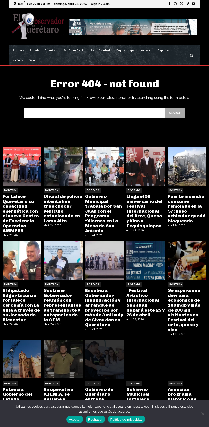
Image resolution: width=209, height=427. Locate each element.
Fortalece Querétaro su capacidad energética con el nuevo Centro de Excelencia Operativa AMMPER (21, 211)
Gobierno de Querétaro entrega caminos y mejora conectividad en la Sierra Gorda (104, 386)
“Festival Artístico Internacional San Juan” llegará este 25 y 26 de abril (145, 296)
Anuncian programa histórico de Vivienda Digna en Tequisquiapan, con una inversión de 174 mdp (186, 389)
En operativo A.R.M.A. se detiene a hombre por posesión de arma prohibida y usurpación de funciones (62, 389)
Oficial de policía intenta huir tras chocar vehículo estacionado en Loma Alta (61, 205)
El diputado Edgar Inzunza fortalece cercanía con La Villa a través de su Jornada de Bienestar (22, 296)
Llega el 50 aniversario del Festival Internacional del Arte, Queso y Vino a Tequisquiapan (145, 207)
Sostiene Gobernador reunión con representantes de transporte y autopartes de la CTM (61, 299)
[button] (191, 55)
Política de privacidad (126, 419)
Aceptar (75, 419)
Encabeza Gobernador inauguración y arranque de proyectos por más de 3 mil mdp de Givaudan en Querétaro (102, 301)
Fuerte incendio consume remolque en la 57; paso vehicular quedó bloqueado (186, 205)
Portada (10, 190)
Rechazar (95, 419)
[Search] (175, 113)
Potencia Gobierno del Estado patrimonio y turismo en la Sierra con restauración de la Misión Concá (20, 391)
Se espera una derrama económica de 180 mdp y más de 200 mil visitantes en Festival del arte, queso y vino (186, 299)
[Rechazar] (202, 413)
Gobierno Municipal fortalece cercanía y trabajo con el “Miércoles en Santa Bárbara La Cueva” (145, 391)
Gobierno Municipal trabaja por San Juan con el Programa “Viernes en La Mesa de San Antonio (104, 209)
